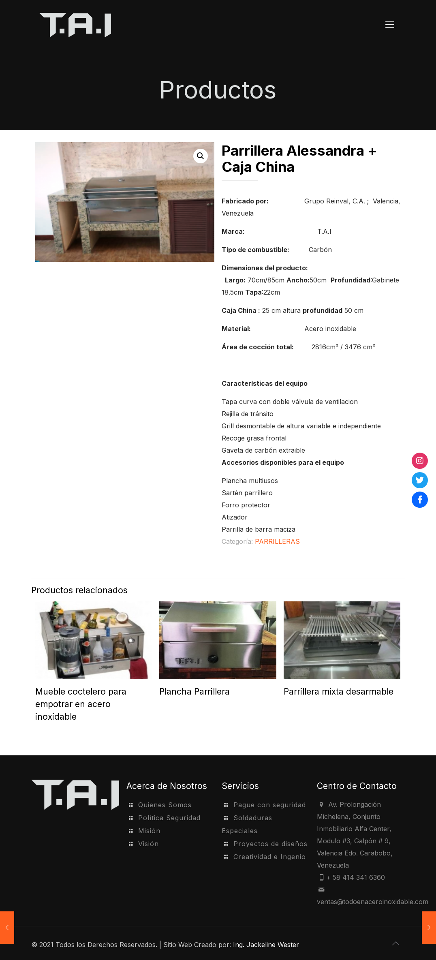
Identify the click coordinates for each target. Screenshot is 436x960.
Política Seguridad (169, 818)
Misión (149, 831)
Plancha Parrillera (194, 691)
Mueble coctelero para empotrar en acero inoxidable (80, 704)
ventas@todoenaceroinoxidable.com (372, 902)
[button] (200, 156)
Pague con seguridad (269, 805)
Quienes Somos (165, 805)
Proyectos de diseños (270, 844)
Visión (148, 844)
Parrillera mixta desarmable (338, 691)
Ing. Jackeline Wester (266, 945)
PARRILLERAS (277, 541)
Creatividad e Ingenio (269, 857)
